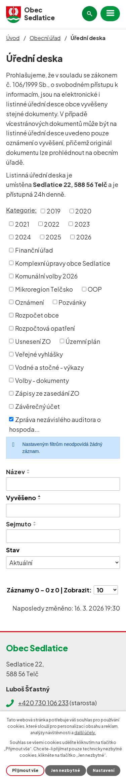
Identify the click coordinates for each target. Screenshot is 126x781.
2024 (23, 237)
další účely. (85, 732)
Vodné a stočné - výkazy (49, 367)
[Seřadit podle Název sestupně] (28, 472)
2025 (53, 237)
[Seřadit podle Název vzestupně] (28, 470)
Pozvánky (72, 302)
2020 (83, 211)
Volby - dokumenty (42, 380)
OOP (95, 289)
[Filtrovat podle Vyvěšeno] (63, 510)
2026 (83, 237)
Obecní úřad (45, 37)
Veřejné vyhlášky (39, 354)
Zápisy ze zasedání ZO (47, 393)
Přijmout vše (25, 770)
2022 (51, 224)
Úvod (12, 37)
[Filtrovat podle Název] (63, 484)
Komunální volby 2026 (46, 276)
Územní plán (83, 341)
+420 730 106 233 (43, 703)
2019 (53, 211)
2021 (22, 224)
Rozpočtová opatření (45, 328)
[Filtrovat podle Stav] (63, 562)
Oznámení (29, 302)
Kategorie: (21, 210)
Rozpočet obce (37, 315)
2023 (82, 224)
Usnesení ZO (33, 341)
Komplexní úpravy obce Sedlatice (62, 263)
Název (15, 472)
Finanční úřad (34, 250)
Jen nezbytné (65, 770)
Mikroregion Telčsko (44, 289)
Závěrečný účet (37, 406)
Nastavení (103, 770)
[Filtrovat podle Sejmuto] (63, 536)
